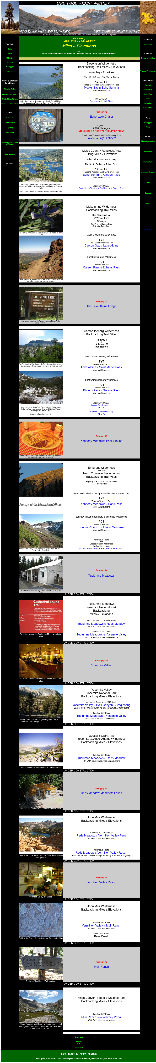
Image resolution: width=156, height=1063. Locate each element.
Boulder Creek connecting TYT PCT (101, 413)
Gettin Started (10, 123)
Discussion (10, 133)
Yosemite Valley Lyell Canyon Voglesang (101, 705)
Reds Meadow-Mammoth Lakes (101, 793)
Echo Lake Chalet (101, 116)
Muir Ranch (101, 966)
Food (148, 127)
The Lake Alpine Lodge (101, 306)
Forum (9, 71)
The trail (148, 85)
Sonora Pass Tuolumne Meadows (101, 527)
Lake (90, 138)
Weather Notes (10, 89)
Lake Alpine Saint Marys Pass (101, 367)
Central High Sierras (10, 99)
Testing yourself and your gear (10, 143)
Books (148, 203)
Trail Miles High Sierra (101, 101)
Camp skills (147, 107)
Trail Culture (148, 162)
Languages (148, 44)
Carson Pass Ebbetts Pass (101, 267)
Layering (10, 128)
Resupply (10, 67)
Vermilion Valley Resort (101, 882)
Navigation (148, 103)
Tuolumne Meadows (101, 575)
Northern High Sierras (10, 94)
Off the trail (148, 90)
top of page (10, 163)
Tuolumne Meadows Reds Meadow (101, 623)
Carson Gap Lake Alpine (101, 245)
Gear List (9, 118)
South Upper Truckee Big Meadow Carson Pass (101, 188)
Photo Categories (148, 141)
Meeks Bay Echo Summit (101, 87)
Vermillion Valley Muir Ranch (101, 925)
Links (148, 183)
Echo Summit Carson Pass (101, 174)
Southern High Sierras (10, 103)
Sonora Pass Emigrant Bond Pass (101, 548)
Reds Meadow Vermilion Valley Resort (101, 852)
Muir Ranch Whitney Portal (101, 1017)
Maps (10, 53)
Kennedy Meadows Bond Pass (101, 504)
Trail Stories (147, 151)
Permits (10, 62)
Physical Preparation (148, 71)
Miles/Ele (9, 58)
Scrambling (148, 94)
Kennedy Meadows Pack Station (101, 441)
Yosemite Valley (101, 665)
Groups (148, 193)
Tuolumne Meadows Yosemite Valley (101, 634)
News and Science (148, 172)
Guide (10, 49)
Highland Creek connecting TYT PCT (101, 406)
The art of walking (148, 58)
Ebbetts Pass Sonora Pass (101, 390)
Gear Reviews (10, 154)
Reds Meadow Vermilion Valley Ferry (101, 835)
